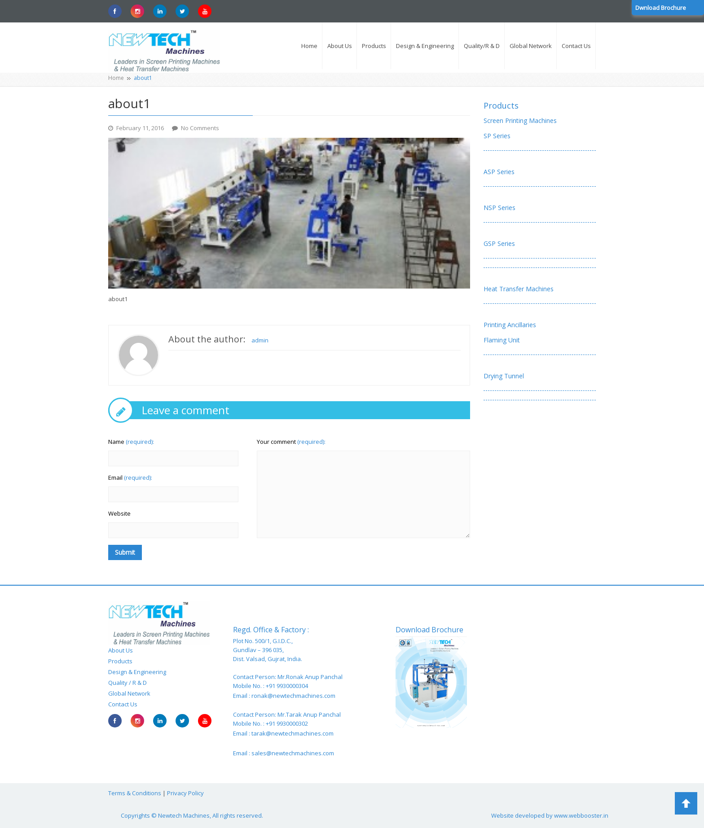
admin (259, 340)
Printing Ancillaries (510, 324)
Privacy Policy (185, 793)
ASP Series (499, 171)
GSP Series (499, 243)
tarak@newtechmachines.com (292, 733)
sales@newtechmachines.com (292, 753)
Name (131, 442)
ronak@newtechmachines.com (293, 696)
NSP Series (499, 207)
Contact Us (122, 704)
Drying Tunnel (504, 376)
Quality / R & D (127, 683)
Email (130, 477)
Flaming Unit (502, 340)
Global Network (129, 693)
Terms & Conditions (134, 793)
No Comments (200, 128)
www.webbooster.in (581, 815)
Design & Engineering (137, 672)
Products (501, 105)
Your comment (291, 442)
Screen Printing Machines (520, 120)
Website (119, 513)
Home (116, 78)
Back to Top (686, 803)
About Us (120, 650)
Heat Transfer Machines (519, 289)
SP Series (497, 135)
